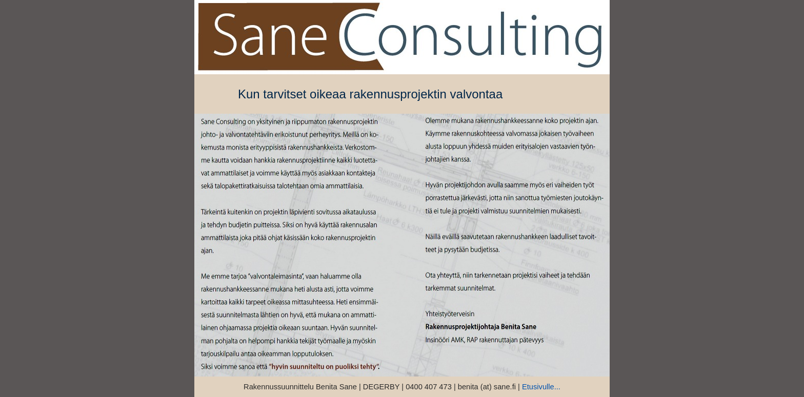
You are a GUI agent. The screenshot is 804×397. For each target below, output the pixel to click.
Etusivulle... (541, 387)
